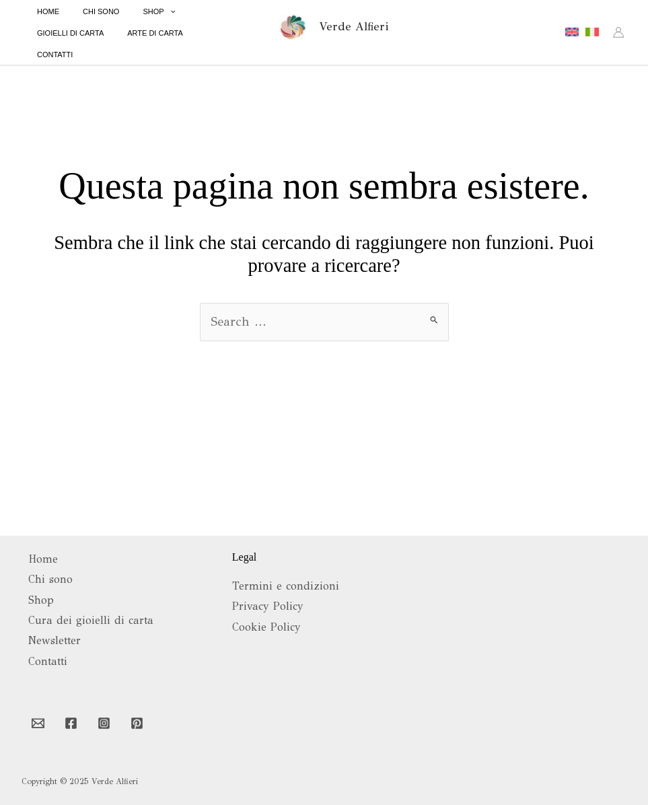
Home (43, 559)
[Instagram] (104, 723)
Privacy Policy (267, 606)
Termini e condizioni (285, 586)
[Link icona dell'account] (618, 31)
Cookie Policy (266, 627)
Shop (41, 600)
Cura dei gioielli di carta (90, 620)
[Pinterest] (137, 723)
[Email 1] (38, 723)
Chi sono (50, 579)
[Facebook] (71, 723)
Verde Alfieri (353, 25)
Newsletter (54, 640)
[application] (149, 21)
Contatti (47, 661)
